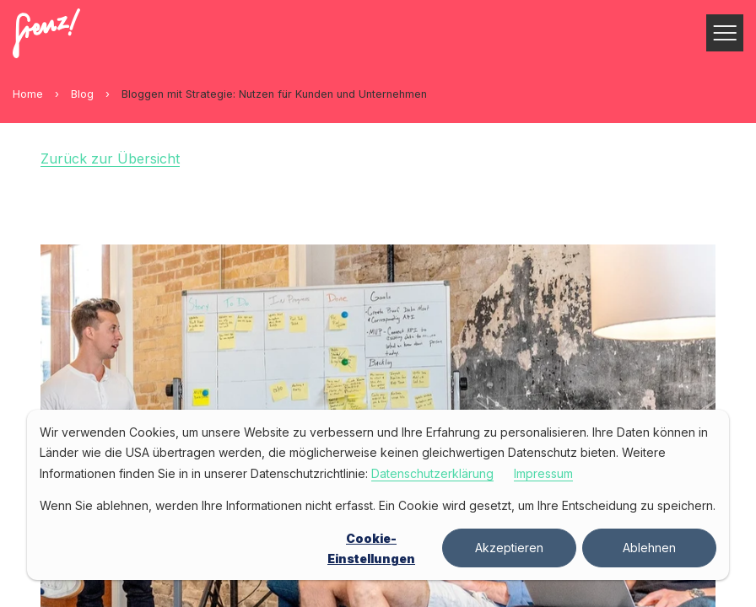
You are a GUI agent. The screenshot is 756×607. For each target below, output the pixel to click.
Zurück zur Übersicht (110, 158)
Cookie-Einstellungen (371, 549)
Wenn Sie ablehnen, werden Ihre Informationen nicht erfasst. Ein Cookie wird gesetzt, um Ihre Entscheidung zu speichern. (378, 505)
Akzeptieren (509, 547)
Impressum (543, 473)
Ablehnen (649, 547)
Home (28, 94)
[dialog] (378, 495)
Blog (82, 94)
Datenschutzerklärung (432, 473)
